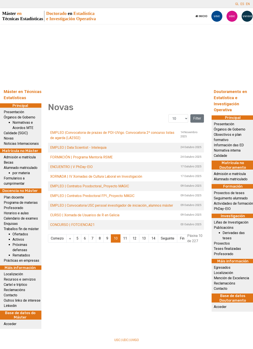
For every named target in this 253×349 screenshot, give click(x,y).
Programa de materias (21, 202)
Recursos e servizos (20, 279)
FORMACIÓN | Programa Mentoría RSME (81, 157)
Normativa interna (227, 150)
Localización (13, 274)
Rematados (21, 255)
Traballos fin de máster (21, 229)
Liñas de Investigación (231, 222)
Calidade (220, 156)
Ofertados (20, 234)
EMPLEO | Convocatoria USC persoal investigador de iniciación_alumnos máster (111, 205)
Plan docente (14, 197)
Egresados (222, 267)
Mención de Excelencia (231, 278)
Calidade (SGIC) (16, 133)
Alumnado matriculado (20, 168)
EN (248, 4)
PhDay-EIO (222, 209)
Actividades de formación (233, 203)
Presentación (14, 112)
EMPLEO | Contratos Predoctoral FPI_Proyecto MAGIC (92, 196)
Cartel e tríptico (15, 285)
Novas (9, 138)
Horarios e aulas (16, 213)
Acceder (10, 324)
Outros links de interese (22, 300)
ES (242, 4)
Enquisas (11, 224)
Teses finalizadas (227, 249)
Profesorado (13, 208)
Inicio (201, 16)
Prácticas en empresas (21, 260)
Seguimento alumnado (231, 198)
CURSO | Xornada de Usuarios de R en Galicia (84, 215)
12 (134, 238)
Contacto (10, 295)
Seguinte (167, 238)
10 (116, 238)
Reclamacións (14, 290)
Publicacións (224, 228)
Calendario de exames (21, 218)
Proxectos (222, 243)
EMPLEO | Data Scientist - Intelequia (78, 147)
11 (125, 238)
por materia (21, 173)
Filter (197, 118)
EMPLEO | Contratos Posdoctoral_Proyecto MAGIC (89, 186)
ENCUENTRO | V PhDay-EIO (71, 167)
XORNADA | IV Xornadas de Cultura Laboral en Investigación (96, 176)
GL (237, 4)
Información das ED (229, 145)
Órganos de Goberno (19, 117)
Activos (18, 239)
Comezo (57, 238)
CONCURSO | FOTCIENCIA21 (72, 225)
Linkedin (10, 306)
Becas (8, 162)
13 (144, 238)
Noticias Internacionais (21, 143)
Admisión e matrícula (20, 157)
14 (153, 238)
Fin (182, 238)
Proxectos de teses (229, 193)
